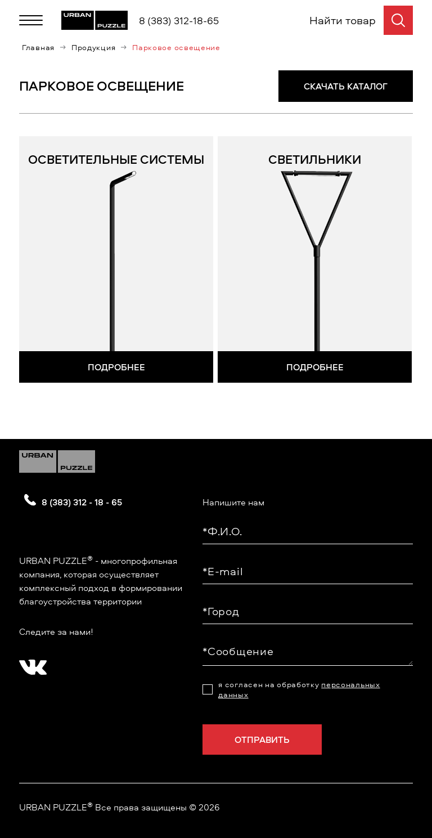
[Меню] (31, 20)
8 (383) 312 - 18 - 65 (82, 501)
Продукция (93, 47)
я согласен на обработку (299, 688)
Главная (38, 47)
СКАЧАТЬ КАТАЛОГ (346, 85)
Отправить (262, 738)
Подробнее (116, 366)
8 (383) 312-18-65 (179, 21)
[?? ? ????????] (30, 662)
